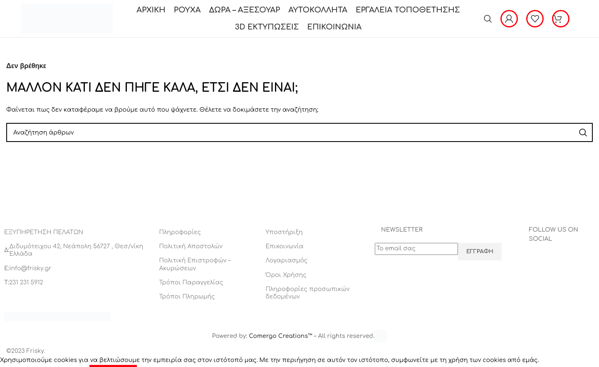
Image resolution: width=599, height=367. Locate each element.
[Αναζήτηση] (488, 18)
